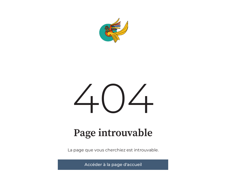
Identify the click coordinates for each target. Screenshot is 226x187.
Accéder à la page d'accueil (113, 164)
